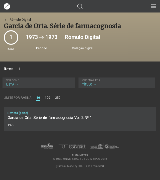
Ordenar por (91, 80)
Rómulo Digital (17, 20)
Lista (38, 82)
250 (57, 98)
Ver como (13, 80)
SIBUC (81, 166)
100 (47, 98)
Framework (97, 166)
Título (116, 82)
